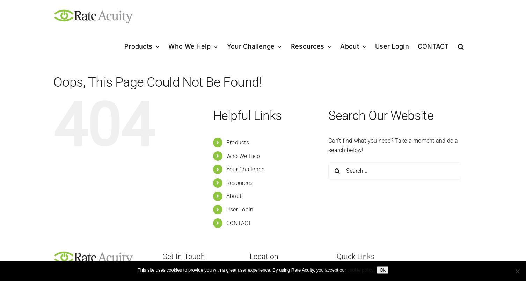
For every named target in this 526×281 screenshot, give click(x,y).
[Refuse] (517, 271)
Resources (239, 183)
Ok (383, 270)
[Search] (337, 171)
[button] (461, 46)
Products (237, 142)
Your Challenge (245, 169)
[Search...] (394, 171)
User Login (239, 209)
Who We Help (243, 156)
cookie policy (360, 270)
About (233, 196)
